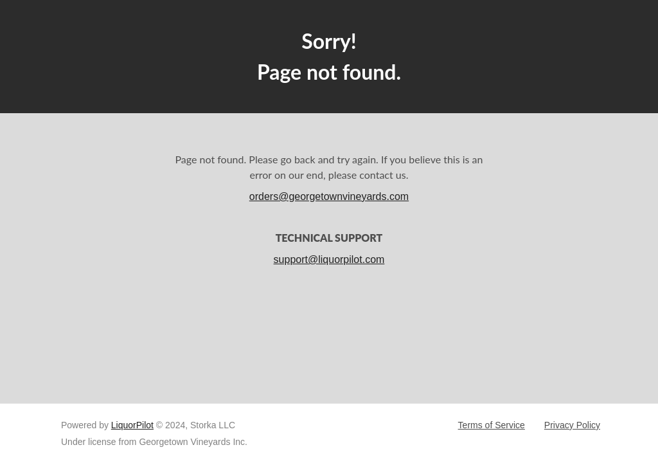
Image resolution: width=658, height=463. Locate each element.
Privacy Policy (572, 425)
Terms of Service (491, 425)
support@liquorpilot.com (329, 259)
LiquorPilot (132, 425)
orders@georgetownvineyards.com (329, 196)
